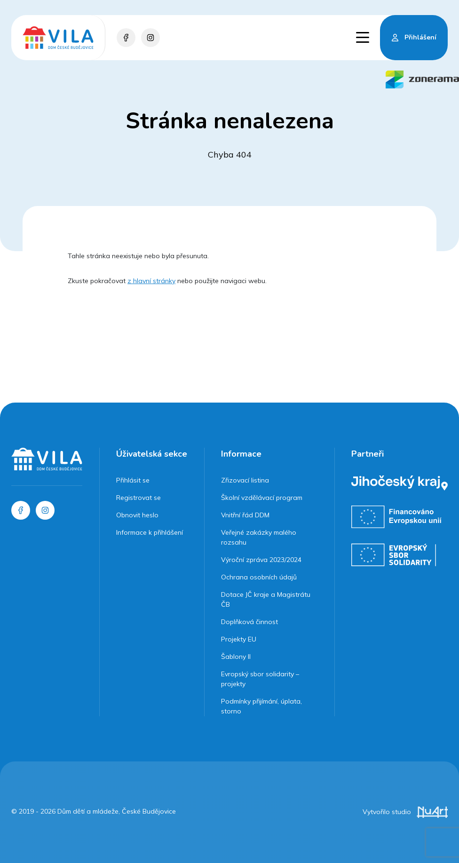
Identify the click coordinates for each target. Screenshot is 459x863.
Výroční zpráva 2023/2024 (261, 559)
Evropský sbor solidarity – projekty (260, 679)
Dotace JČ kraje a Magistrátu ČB (265, 599)
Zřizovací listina (245, 480)
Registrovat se (138, 497)
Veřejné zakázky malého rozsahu (258, 537)
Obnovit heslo (137, 515)
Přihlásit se (133, 480)
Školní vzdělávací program (261, 497)
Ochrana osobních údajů (259, 577)
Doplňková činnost (249, 622)
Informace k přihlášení (149, 532)
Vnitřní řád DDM (245, 515)
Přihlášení (420, 37)
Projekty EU (238, 639)
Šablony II (236, 656)
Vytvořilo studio (405, 812)
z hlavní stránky (151, 281)
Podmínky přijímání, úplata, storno (261, 706)
